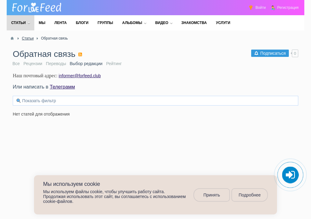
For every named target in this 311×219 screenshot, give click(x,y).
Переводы (56, 63)
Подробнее (250, 195)
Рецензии (32, 63)
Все (16, 63)
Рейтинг (113, 63)
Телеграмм (62, 86)
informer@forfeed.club (80, 75)
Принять (211, 195)
